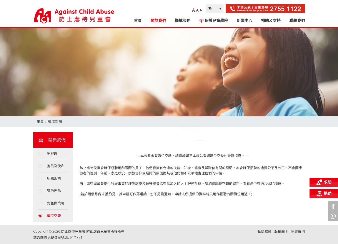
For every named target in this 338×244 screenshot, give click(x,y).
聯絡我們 (297, 20)
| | (214, 8)
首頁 (138, 20)
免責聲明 (298, 231)
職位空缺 (55, 121)
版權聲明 (281, 231)
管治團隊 (54, 191)
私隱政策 (264, 231)
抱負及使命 (55, 166)
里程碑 (52, 153)
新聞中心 (244, 20)
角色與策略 (55, 203)
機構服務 (182, 20)
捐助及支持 (271, 20)
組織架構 (54, 178)
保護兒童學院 (213, 20)
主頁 (40, 121)
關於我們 (158, 20)
